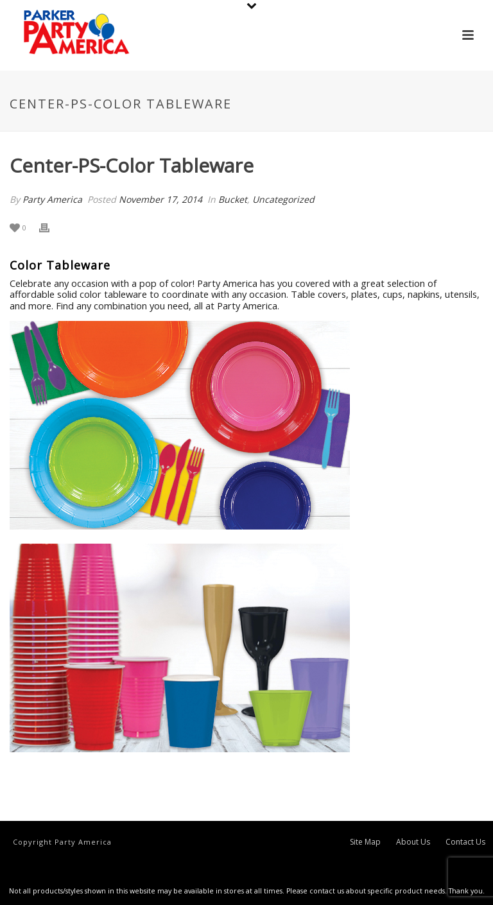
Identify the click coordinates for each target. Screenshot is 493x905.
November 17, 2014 (160, 199)
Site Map (365, 842)
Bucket (232, 199)
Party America (52, 199)
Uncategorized (283, 199)
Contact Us (465, 842)
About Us (413, 842)
